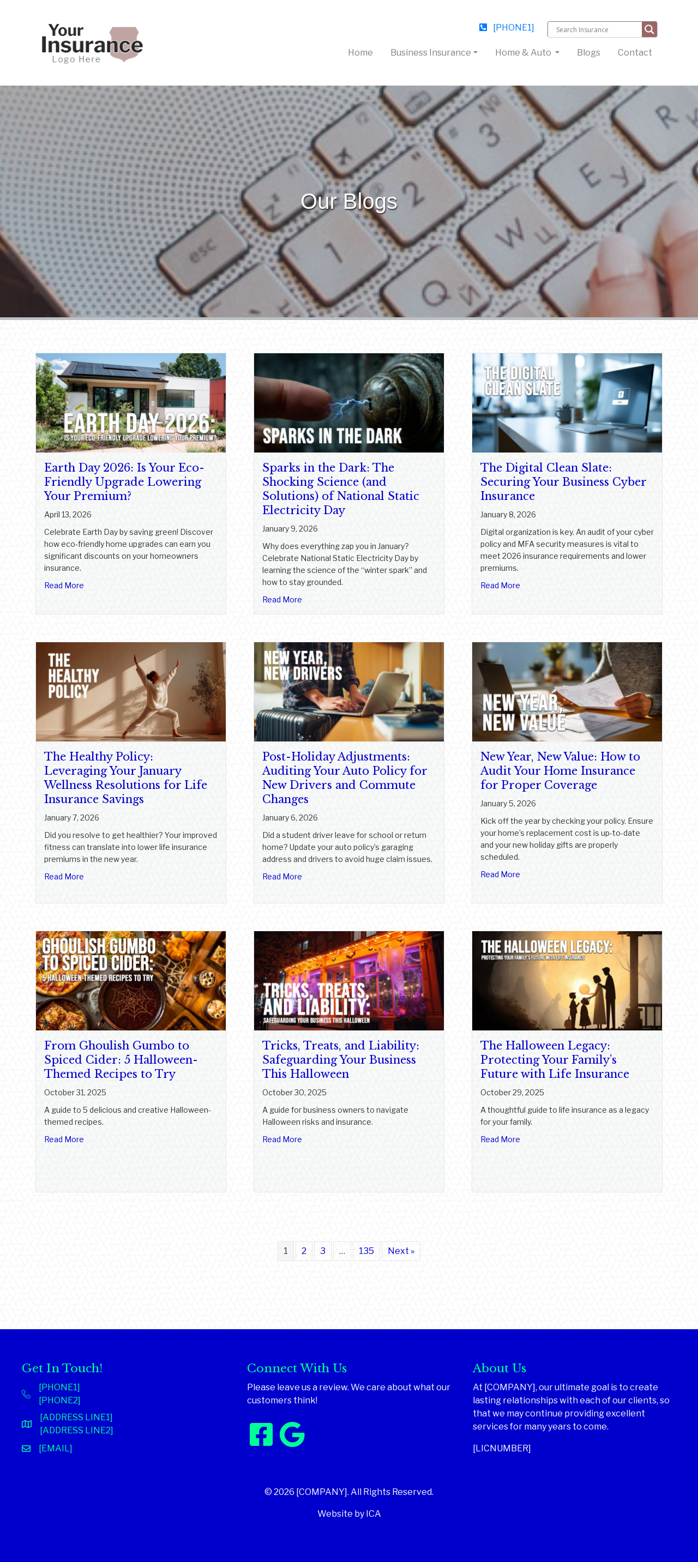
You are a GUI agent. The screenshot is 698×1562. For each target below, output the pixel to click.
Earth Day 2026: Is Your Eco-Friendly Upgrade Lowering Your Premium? (124, 482)
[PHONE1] (506, 27)
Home (362, 52)
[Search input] (597, 29)
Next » (401, 1251)
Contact (635, 52)
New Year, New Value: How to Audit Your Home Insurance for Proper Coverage (560, 771)
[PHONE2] (60, 1400)
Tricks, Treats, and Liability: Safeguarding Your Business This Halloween (340, 1060)
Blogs (588, 52)
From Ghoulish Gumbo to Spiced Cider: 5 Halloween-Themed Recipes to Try (121, 1060)
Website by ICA (349, 1514)
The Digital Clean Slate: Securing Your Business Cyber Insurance (563, 482)
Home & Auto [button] (524, 52)
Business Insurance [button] (430, 52)
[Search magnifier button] (649, 29)
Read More (64, 585)
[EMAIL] (56, 1448)
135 (366, 1251)
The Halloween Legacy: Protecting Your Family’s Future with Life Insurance (554, 1060)
